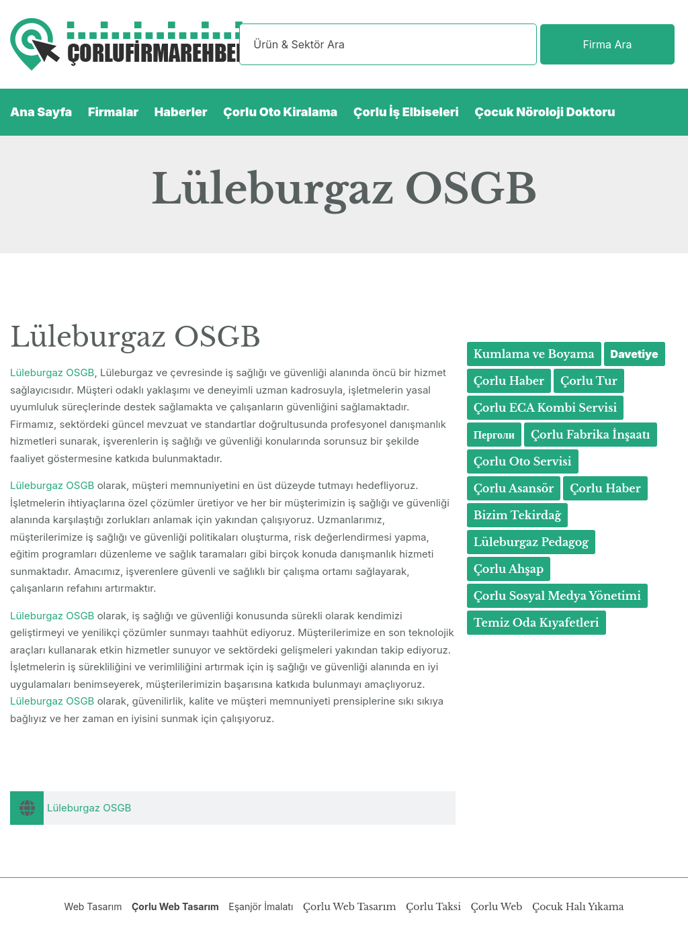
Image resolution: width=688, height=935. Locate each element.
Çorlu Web (496, 907)
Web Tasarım (93, 906)
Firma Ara (607, 44)
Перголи (494, 434)
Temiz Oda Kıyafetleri (536, 622)
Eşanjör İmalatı (260, 906)
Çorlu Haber (509, 381)
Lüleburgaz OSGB (52, 372)
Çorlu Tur (588, 381)
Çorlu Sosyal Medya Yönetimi (557, 596)
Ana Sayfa (41, 112)
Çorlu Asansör (514, 488)
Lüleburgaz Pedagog (531, 542)
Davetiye (634, 354)
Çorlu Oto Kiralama (280, 112)
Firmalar (113, 112)
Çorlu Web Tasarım (175, 906)
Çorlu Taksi (433, 907)
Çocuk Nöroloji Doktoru (545, 112)
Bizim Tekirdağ (518, 515)
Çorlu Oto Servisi (523, 461)
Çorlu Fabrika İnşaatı (590, 434)
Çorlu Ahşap (509, 569)
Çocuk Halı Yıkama (578, 907)
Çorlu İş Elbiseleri (406, 112)
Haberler (181, 112)
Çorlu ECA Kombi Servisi (545, 407)
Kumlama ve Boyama (534, 354)
